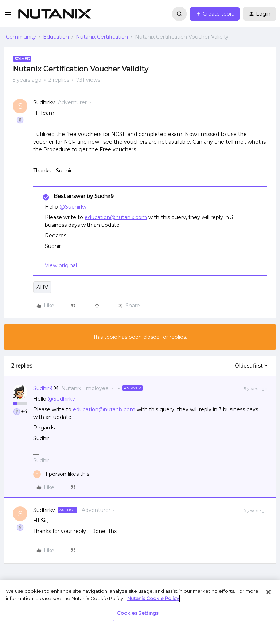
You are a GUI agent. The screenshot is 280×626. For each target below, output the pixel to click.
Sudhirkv (44, 102)
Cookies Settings (137, 613)
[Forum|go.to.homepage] (54, 14)
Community (21, 37)
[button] (8, 15)
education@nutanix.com (116, 217)
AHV (42, 287)
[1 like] (61, 474)
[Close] (268, 592)
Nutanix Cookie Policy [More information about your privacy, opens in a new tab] (153, 598)
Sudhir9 (42, 388)
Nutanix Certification (102, 37)
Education (56, 37)
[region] (140, 603)
